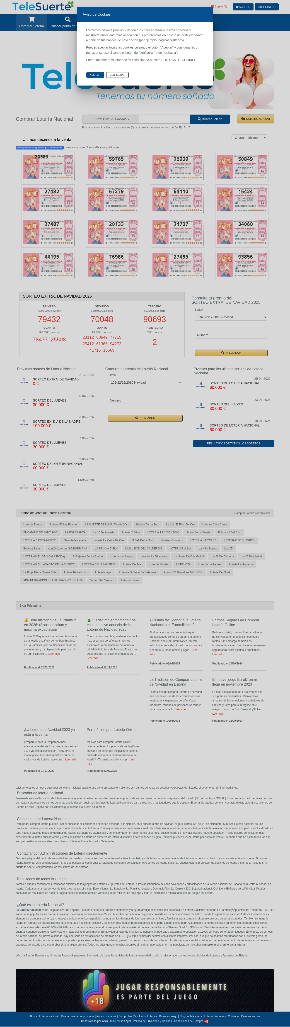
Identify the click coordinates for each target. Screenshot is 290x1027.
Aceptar (95, 75)
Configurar (117, 75)
